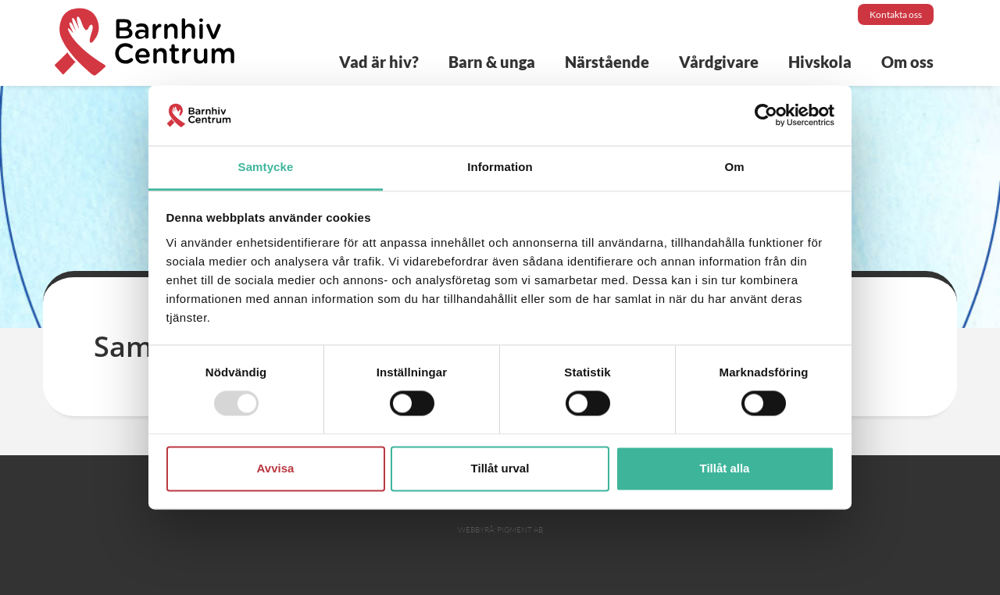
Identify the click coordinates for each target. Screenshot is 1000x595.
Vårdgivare (719, 61)
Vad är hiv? (379, 61)
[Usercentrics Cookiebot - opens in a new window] (766, 115)
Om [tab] (734, 166)
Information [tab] (500, 166)
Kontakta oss (896, 14)
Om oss (907, 61)
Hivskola (820, 61)
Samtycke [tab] (266, 166)
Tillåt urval (500, 468)
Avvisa (276, 468)
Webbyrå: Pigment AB (500, 530)
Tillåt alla (725, 468)
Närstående (607, 61)
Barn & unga (491, 61)
